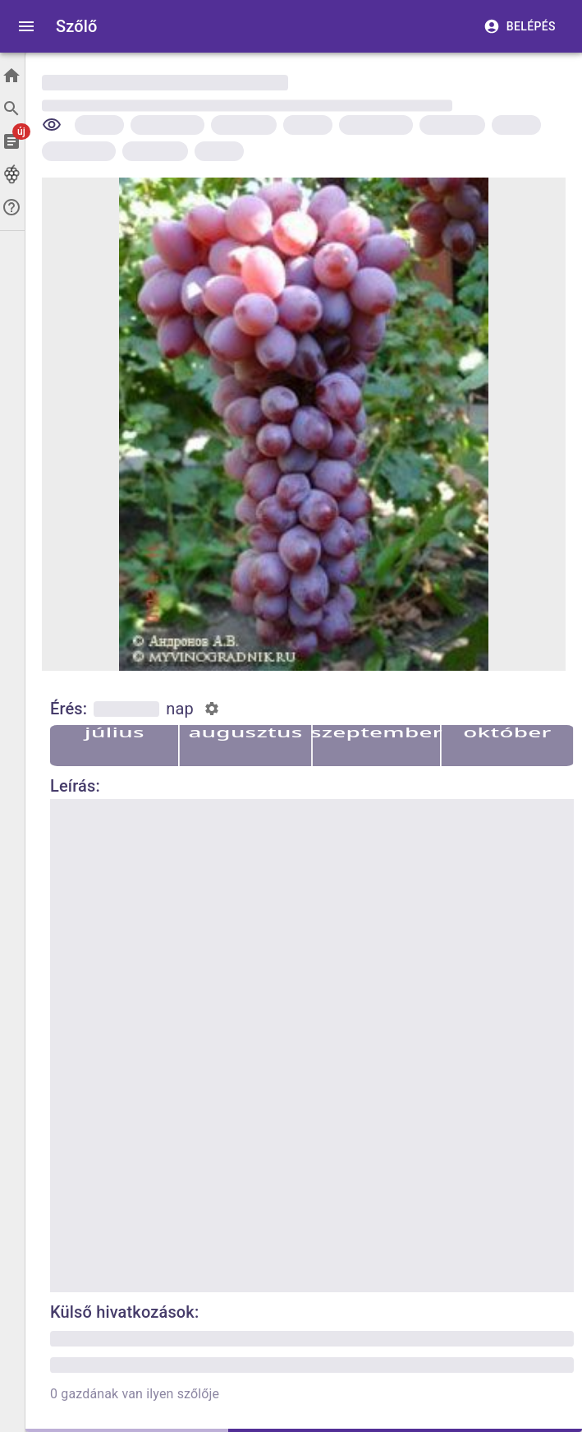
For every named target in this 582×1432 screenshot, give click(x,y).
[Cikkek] (12, 141)
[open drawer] (26, 26)
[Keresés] (12, 108)
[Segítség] (12, 207)
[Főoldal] (12, 75)
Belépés (521, 27)
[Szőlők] (12, 174)
